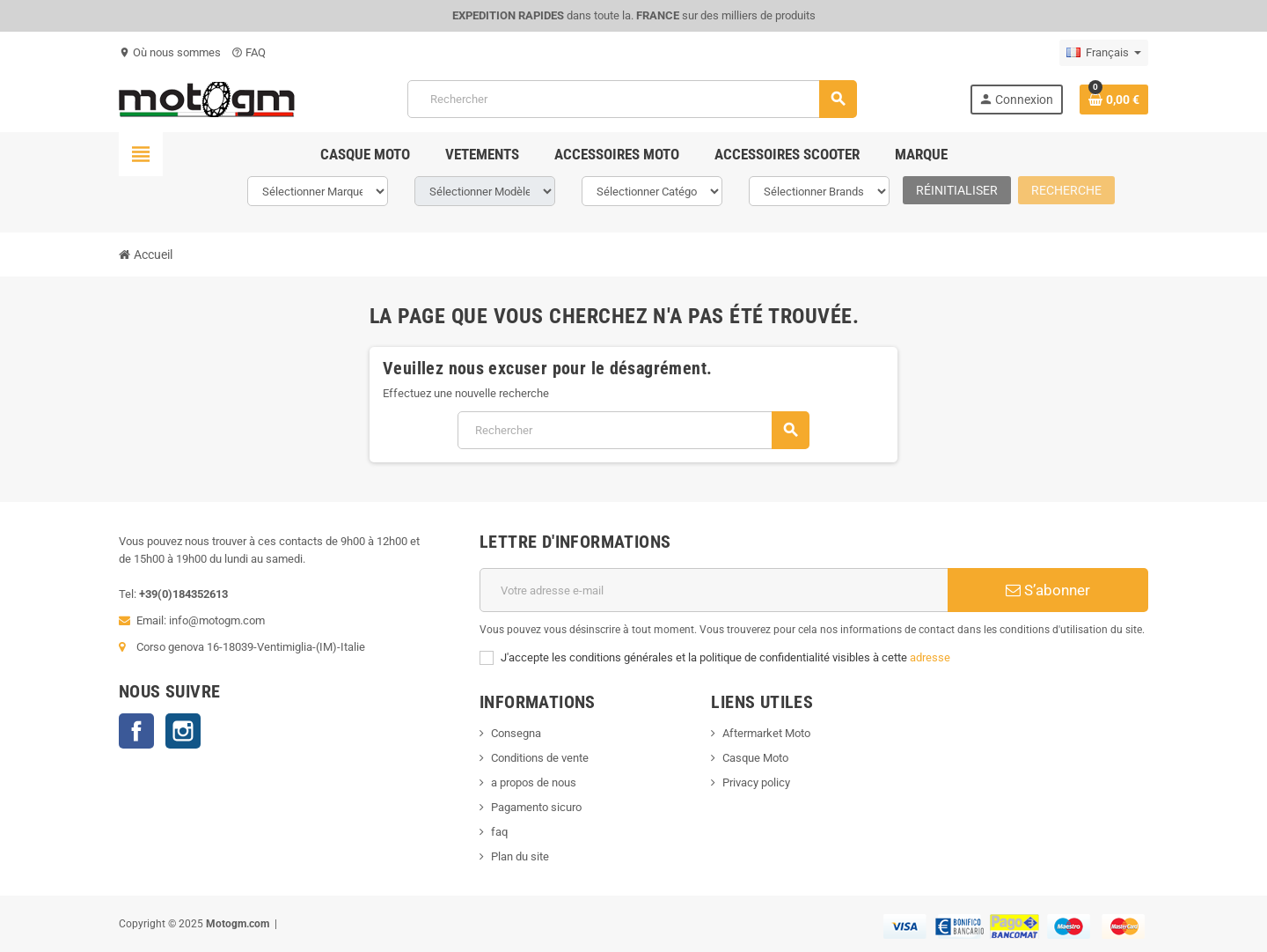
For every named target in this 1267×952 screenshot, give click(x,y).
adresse (930, 657)
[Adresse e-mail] (714, 590)
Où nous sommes (170, 52)
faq (499, 831)
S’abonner (1048, 590)
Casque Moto (755, 757)
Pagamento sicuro (536, 807)
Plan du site (520, 856)
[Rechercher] (631, 99)
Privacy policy (756, 782)
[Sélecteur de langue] (1103, 53)
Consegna (516, 733)
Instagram (183, 731)
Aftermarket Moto (766, 733)
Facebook (136, 731)
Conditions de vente (540, 757)
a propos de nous (533, 782)
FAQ (248, 52)
